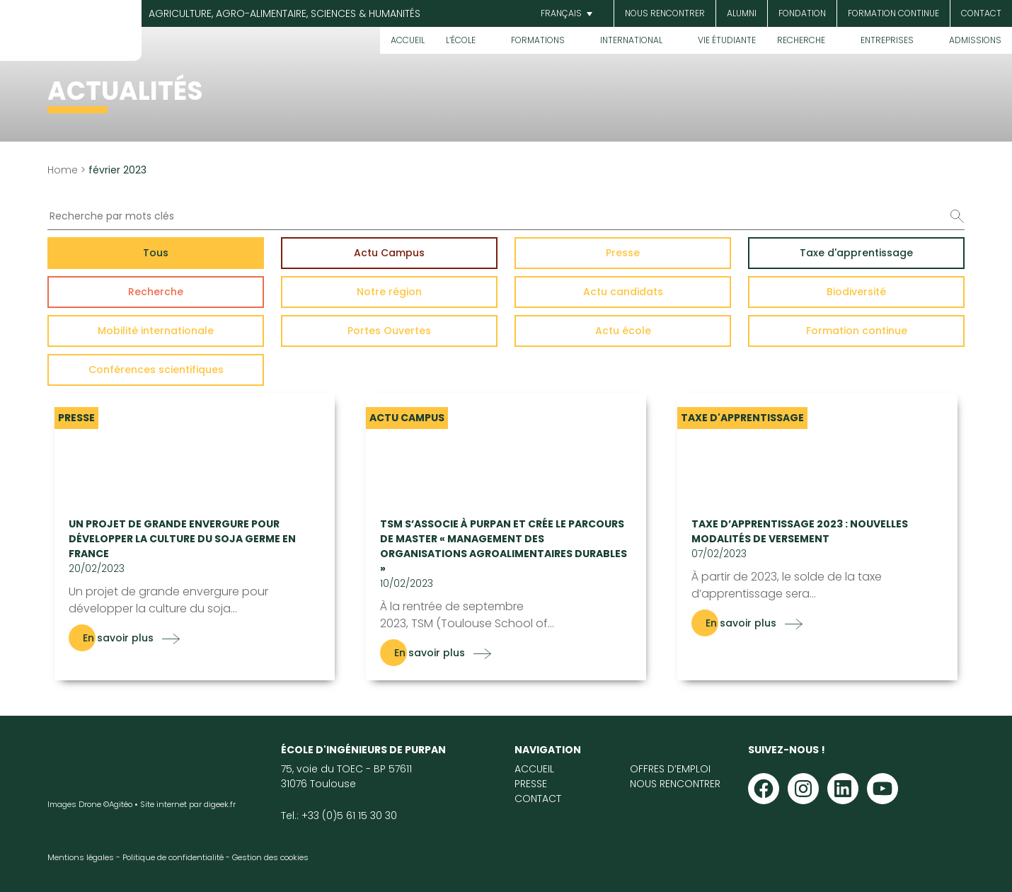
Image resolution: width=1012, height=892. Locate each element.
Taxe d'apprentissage (856, 253)
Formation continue (893, 13)
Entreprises (887, 40)
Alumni (742, 13)
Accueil (408, 40)
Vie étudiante (727, 40)
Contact (981, 13)
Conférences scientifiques (156, 369)
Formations (538, 40)
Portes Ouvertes (389, 331)
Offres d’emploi (670, 769)
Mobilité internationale (156, 331)
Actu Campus (389, 253)
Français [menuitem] (561, 13)
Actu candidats (623, 292)
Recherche (801, 40)
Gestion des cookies (270, 857)
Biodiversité (856, 292)
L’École (461, 40)
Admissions (975, 40)
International (631, 40)
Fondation (802, 13)
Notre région (389, 292)
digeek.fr (220, 804)
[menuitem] (564, 13)
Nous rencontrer (665, 13)
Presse (623, 253)
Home (62, 170)
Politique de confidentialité (173, 857)
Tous (155, 253)
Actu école (623, 331)
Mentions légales (80, 857)
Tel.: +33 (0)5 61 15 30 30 (339, 815)
